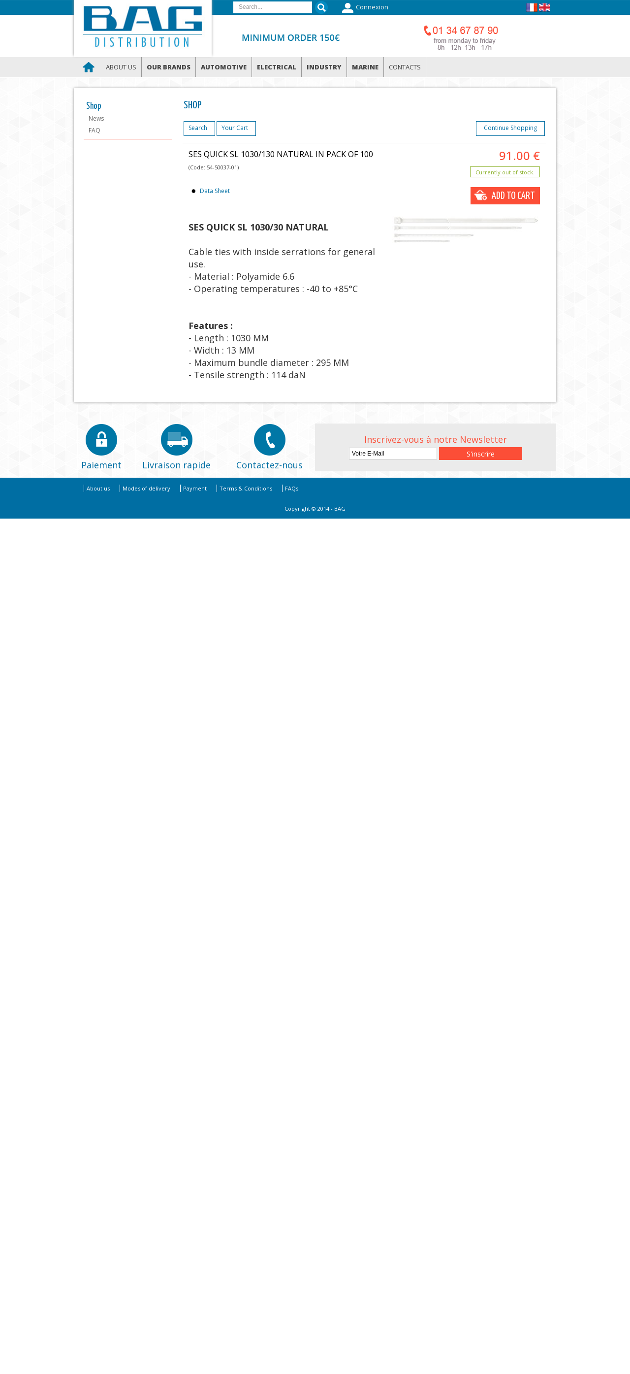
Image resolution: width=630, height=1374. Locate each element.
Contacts (405, 67)
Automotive (224, 67)
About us (121, 67)
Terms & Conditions (246, 488)
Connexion (364, 8)
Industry (324, 67)
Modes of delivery (146, 488)
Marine (365, 67)
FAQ (94, 130)
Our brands (168, 67)
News (96, 118)
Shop (93, 106)
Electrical (276, 67)
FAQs (291, 488)
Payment (195, 488)
